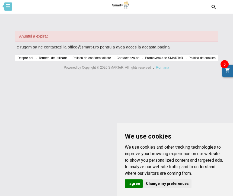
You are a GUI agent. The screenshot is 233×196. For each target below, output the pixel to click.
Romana (162, 67)
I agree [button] (133, 183)
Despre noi (25, 58)
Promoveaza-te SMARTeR (164, 58)
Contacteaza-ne (127, 58)
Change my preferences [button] (167, 183)
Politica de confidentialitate (91, 58)
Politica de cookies (202, 58)
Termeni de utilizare (53, 58)
